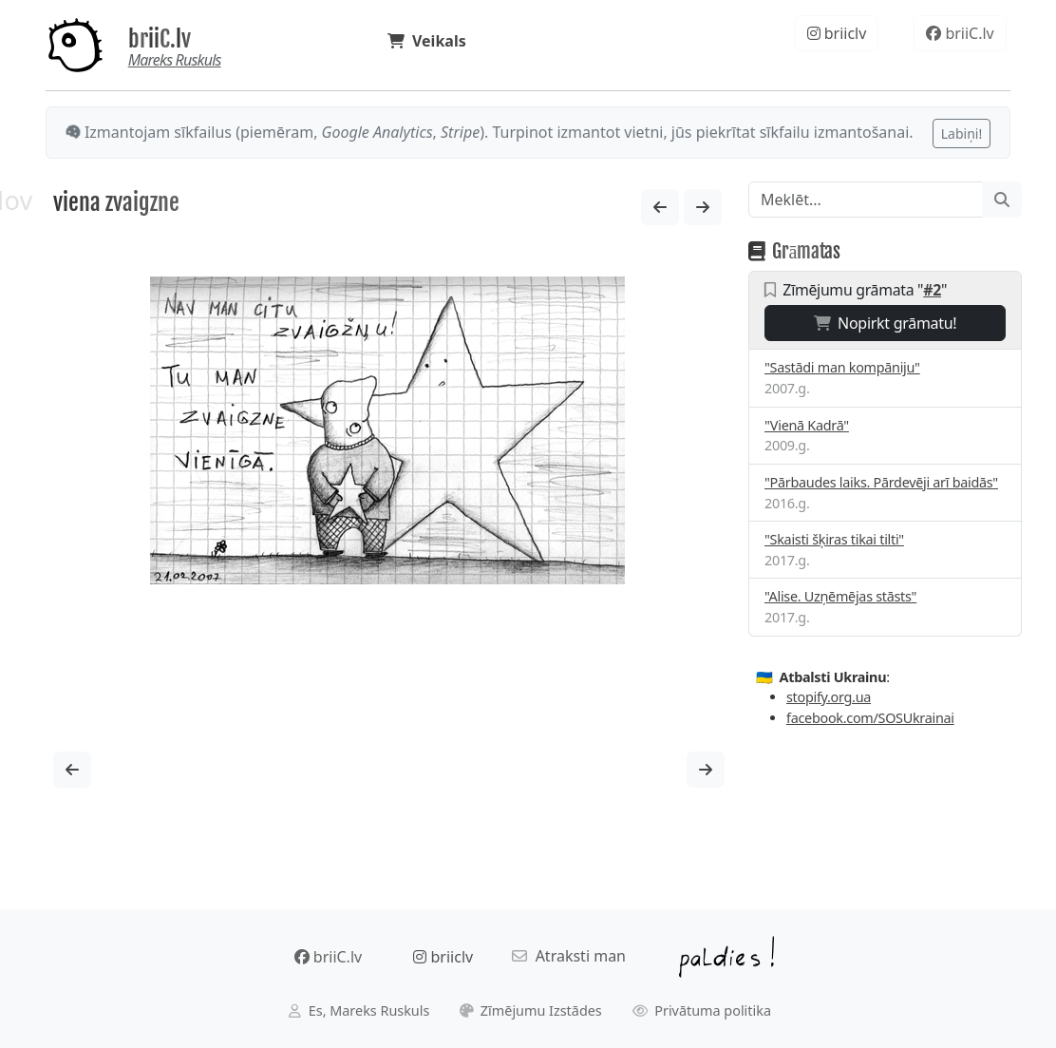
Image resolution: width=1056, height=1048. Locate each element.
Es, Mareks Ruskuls (359, 1010)
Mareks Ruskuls (174, 59)
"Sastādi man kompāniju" (842, 367)
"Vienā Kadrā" (806, 425)
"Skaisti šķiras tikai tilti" (834, 539)
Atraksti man (569, 955)
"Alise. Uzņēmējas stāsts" (840, 596)
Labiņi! (961, 133)
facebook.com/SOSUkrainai (870, 718)
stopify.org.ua (828, 697)
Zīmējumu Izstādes (531, 1010)
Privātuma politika (702, 1010)
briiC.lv (159, 39)
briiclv (837, 33)
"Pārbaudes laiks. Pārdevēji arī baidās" (881, 482)
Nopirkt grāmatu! (885, 323)
